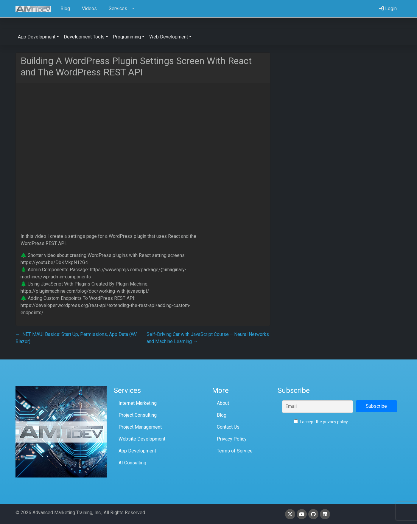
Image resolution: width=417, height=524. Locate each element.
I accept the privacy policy (321, 421)
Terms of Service (235, 451)
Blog (221, 415)
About (223, 403)
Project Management (140, 427)
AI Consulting (132, 463)
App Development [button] (36, 37)
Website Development (142, 439)
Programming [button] (127, 37)
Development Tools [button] (84, 37)
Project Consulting (138, 415)
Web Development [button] (168, 37)
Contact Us (228, 427)
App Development (137, 451)
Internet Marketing (138, 403)
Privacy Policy (232, 439)
